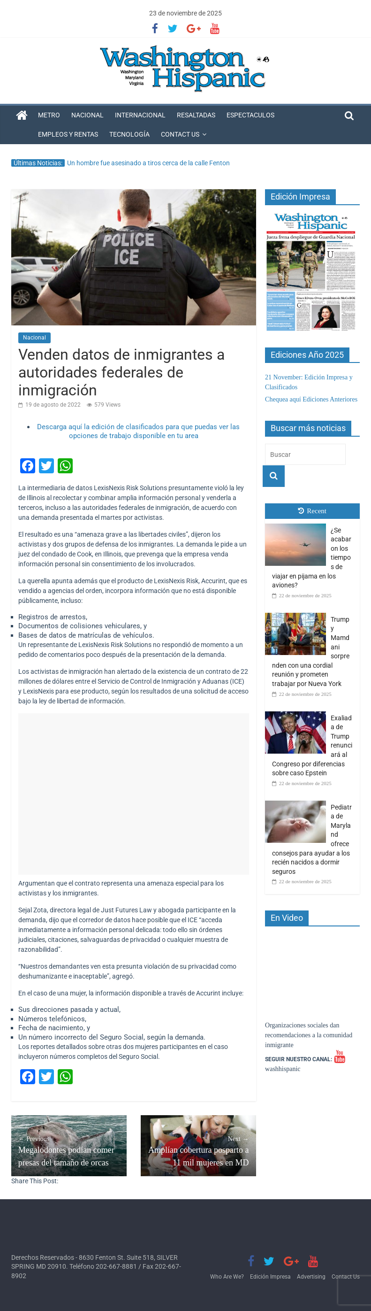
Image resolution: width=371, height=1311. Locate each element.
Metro (49, 115)
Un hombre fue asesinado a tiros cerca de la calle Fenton (148, 163)
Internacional (140, 115)
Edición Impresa (270, 1276)
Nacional (87, 115)
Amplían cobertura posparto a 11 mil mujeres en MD (198, 1150)
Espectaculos (250, 115)
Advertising (311, 1276)
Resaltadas (196, 115)
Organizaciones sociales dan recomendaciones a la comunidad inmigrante (308, 1035)
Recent (312, 511)
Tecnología (129, 134)
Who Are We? (227, 1276)
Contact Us (180, 134)
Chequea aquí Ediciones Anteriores (311, 399)
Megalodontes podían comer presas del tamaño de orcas (69, 1150)
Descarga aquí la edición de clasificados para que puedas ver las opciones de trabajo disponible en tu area (138, 431)
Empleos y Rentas (68, 134)
